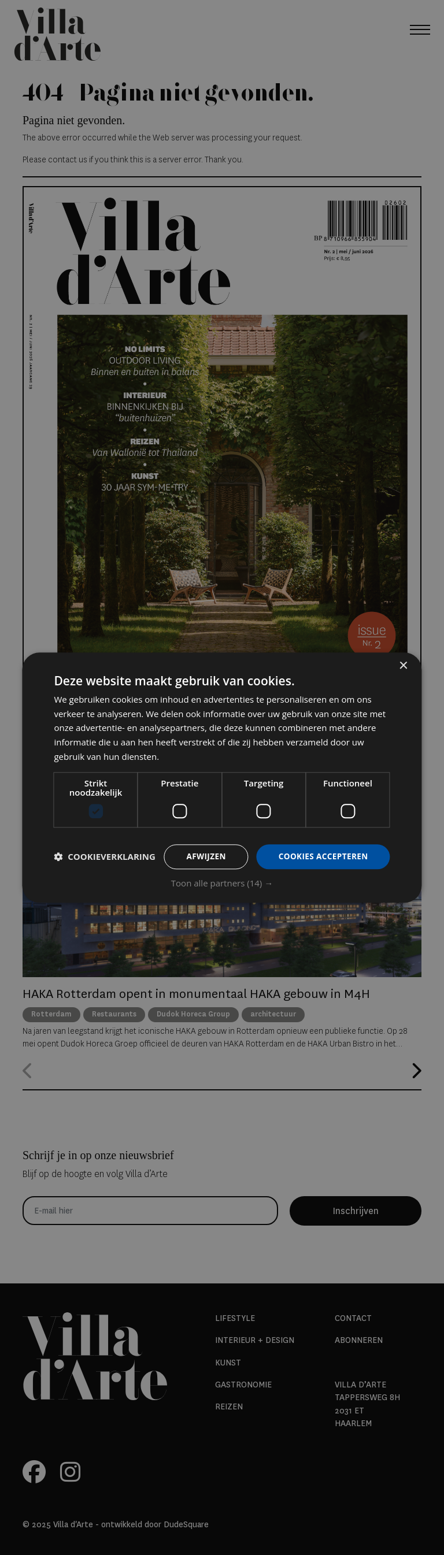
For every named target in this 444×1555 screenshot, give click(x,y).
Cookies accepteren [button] (322, 846)
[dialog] (221, 778)
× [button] (403, 656)
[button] (222, 893)
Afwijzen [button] (202, 846)
